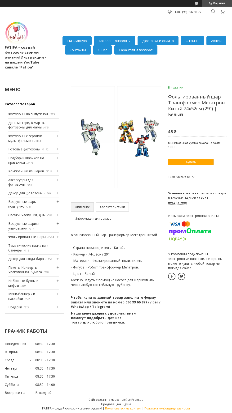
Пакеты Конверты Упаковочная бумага (25, 269)
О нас (102, 49)
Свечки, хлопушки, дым (26, 215)
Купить (191, 162)
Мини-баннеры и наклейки (21, 296)
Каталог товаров (113, 40)
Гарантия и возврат (136, 49)
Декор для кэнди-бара (26, 258)
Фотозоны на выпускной (28, 114)
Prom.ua (137, 399)
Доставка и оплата (158, 40)
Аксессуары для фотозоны (20, 182)
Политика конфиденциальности (167, 408)
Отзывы (192, 40)
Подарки (15, 307)
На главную (77, 40)
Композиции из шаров (26, 171)
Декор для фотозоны (25, 193)
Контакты (78, 49)
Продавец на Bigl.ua (116, 404)
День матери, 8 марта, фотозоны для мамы (26, 125)
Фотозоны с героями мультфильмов (25, 138)
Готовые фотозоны (24, 149)
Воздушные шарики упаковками (24, 225)
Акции (216, 40)
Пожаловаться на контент (123, 408)
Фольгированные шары (27, 236)
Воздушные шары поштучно (22, 204)
